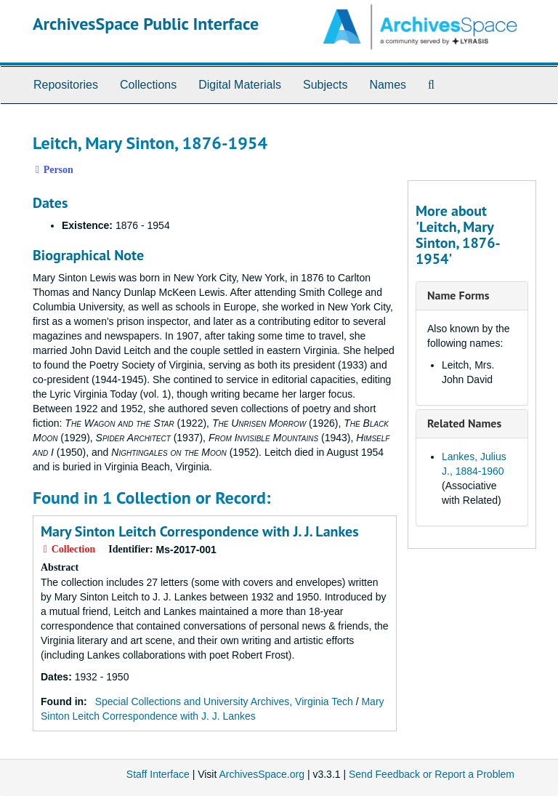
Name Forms (458, 295)
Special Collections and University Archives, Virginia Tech (224, 701)
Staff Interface (158, 774)
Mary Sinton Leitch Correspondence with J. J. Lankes (200, 531)
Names (387, 85)
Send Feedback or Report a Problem (431, 774)
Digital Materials (239, 85)
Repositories (65, 85)
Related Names (464, 423)
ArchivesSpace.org (261, 774)
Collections (148, 85)
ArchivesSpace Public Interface (146, 23)
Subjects (325, 85)
